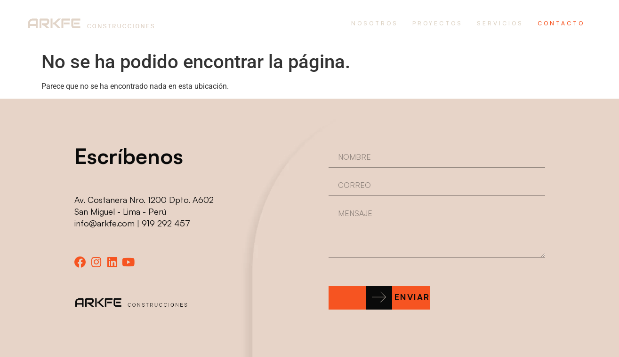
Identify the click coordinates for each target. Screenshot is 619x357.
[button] (380, 297)
